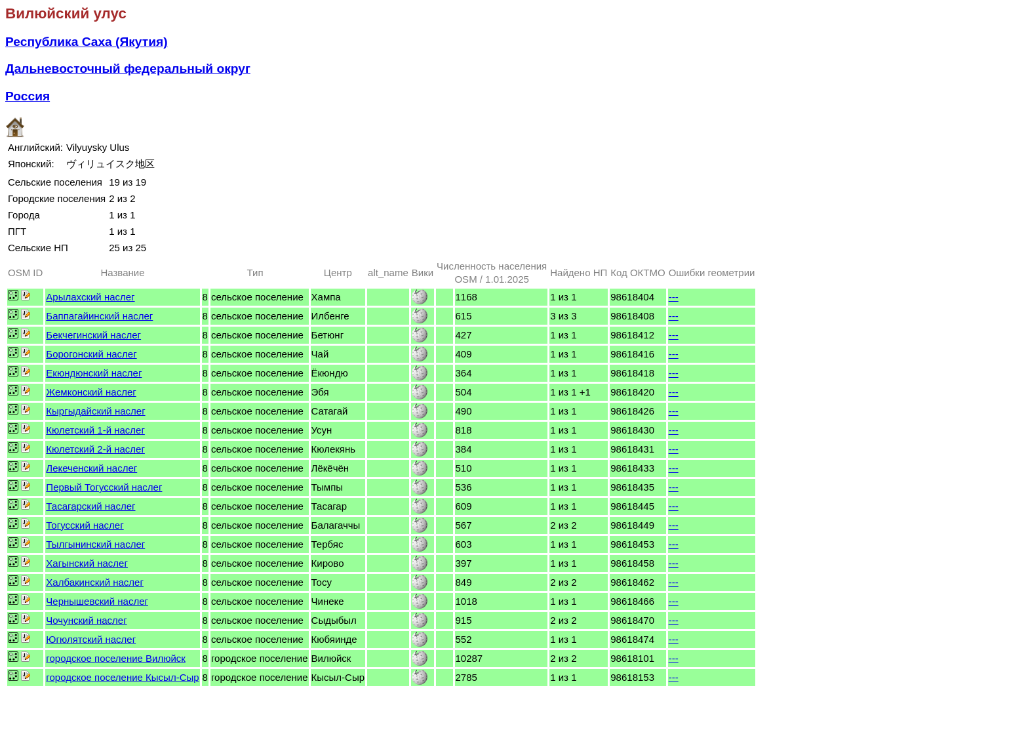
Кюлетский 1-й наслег (95, 430)
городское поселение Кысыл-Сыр (122, 677)
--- (674, 296)
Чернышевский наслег (97, 601)
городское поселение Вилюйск (116, 658)
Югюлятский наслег (91, 639)
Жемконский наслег (91, 392)
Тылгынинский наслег (95, 544)
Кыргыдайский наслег (95, 411)
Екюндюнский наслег (94, 372)
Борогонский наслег (91, 353)
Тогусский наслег (84, 525)
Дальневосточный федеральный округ (127, 68)
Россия (27, 96)
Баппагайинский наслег (99, 315)
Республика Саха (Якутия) (86, 42)
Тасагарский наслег (90, 506)
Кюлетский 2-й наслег (95, 449)
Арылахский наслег (90, 296)
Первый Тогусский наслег (104, 487)
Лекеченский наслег (91, 468)
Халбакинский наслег (95, 582)
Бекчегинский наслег (93, 334)
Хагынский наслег (87, 563)
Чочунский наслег (86, 620)
